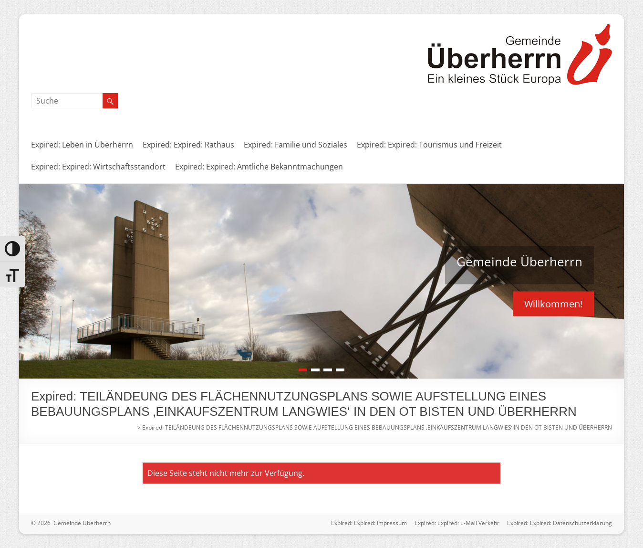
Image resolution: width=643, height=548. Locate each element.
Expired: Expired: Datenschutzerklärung (559, 523)
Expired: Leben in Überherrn (82, 144)
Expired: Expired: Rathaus (188, 144)
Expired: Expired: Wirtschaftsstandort (98, 166)
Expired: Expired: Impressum (369, 523)
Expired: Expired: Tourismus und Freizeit (429, 144)
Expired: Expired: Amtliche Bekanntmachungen (259, 166)
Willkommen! (553, 303)
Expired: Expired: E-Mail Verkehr (457, 523)
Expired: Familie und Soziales (295, 144)
